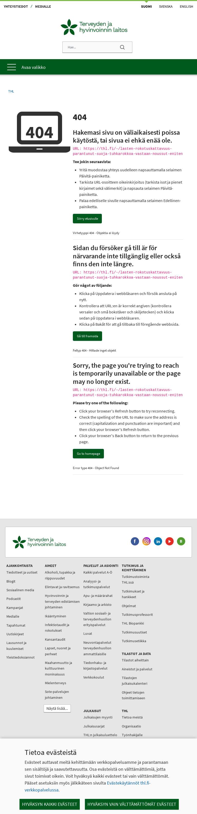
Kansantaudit (55, 639)
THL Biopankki (133, 623)
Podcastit (13, 598)
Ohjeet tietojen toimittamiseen (133, 695)
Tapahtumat (15, 625)
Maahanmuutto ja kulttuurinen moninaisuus (58, 668)
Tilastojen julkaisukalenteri (134, 680)
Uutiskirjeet (15, 634)
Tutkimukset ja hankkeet (133, 594)
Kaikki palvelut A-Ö (97, 572)
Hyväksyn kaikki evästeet (49, 804)
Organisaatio (131, 726)
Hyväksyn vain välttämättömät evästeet (131, 804)
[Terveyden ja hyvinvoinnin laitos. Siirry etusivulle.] (62, 542)
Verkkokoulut (93, 677)
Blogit (10, 581)
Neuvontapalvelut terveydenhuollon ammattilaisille (97, 648)
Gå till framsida (87, 336)
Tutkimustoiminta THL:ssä (135, 579)
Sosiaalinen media (20, 590)
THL (11, 91)
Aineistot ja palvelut (137, 669)
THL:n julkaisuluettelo (100, 735)
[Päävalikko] (98, 67)
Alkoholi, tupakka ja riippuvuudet (60, 575)
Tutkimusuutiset (134, 632)
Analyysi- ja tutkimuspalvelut (96, 584)
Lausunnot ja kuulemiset (16, 645)
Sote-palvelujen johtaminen (57, 694)
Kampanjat (14, 607)
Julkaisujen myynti (97, 717)
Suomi (146, 6)
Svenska (166, 6)
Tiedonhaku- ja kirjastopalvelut (95, 665)
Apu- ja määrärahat (98, 595)
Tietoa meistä (132, 717)
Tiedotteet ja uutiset (21, 572)
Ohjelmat (129, 606)
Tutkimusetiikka (134, 641)
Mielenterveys (55, 683)
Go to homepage (88, 453)
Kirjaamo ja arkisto (97, 604)
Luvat (87, 633)
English (186, 6)
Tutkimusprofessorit (137, 614)
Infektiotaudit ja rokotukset (57, 627)
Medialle (43, 6)
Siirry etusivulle (87, 218)
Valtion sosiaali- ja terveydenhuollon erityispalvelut (97, 619)
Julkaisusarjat (94, 726)
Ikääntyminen (55, 616)
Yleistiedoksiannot (20, 657)
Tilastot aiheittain (135, 660)
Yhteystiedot (16, 6)
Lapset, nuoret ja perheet (58, 651)
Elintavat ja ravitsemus (62, 587)
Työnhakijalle (132, 735)
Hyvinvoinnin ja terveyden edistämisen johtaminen (62, 601)
